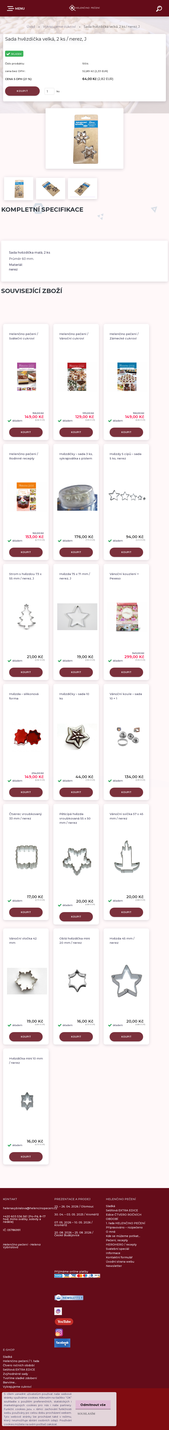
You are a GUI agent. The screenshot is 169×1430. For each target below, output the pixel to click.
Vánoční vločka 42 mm (23, 941)
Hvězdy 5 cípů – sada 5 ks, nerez (125, 456)
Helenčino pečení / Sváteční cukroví (23, 336)
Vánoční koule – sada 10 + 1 (126, 696)
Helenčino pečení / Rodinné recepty (23, 456)
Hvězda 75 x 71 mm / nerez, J (74, 576)
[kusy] (49, 91)
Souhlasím (86, 1413)
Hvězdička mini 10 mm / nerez (26, 1061)
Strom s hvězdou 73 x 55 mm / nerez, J (25, 576)
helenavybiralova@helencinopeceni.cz (30, 1208)
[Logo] (84, 8)
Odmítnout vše (93, 1405)
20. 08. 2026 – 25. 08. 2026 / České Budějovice (73, 1234)
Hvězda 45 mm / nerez (122, 941)
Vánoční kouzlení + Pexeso (124, 576)
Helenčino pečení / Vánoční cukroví (73, 336)
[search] (159, 9)
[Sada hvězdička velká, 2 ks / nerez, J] (84, 109)
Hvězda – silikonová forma (24, 696)
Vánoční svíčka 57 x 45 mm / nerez (126, 816)
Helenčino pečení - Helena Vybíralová (22, 1246)
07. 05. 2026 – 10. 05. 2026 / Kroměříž (73, 1223)
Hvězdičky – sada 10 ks (74, 696)
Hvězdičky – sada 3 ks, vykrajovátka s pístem (76, 456)
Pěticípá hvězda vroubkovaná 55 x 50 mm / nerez (75, 818)
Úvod (31, 27)
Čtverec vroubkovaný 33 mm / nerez (25, 816)
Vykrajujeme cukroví (59, 27)
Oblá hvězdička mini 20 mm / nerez (74, 941)
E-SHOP (11, 8)
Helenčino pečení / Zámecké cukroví (124, 336)
